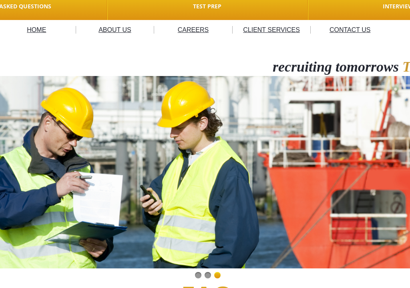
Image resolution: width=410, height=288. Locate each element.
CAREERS (193, 29)
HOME (36, 29)
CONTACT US (350, 29)
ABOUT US (114, 29)
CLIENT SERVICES (271, 29)
